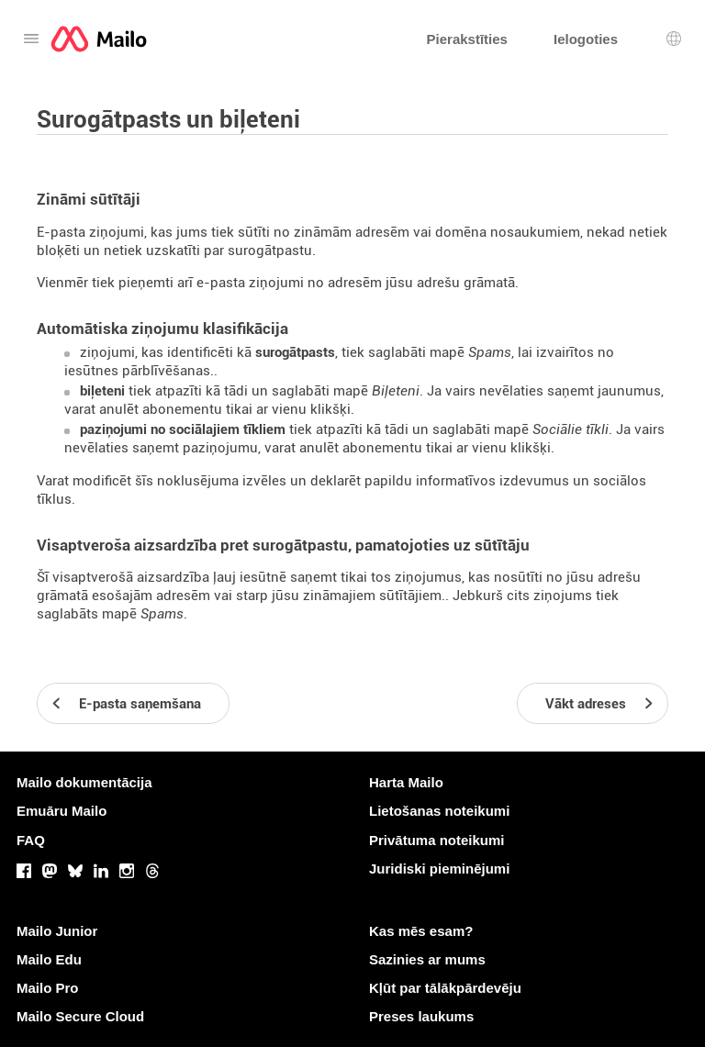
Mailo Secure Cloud (80, 1016)
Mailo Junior (57, 931)
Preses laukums (421, 1016)
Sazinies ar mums (427, 959)
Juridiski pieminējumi (439, 868)
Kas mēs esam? (421, 931)
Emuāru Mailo (61, 811)
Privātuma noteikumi (437, 840)
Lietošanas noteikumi (439, 811)
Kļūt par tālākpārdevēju (445, 988)
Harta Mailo (406, 782)
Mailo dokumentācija (84, 782)
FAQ (31, 840)
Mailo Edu (49, 959)
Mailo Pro (48, 988)
